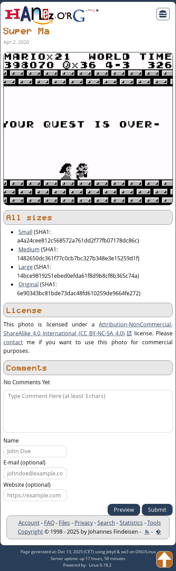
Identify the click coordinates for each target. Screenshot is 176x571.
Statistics (131, 522)
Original (28, 284)
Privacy (84, 522)
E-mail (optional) (24, 462)
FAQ (49, 522)
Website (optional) (27, 484)
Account (29, 522)
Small (25, 232)
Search (106, 522)
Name (11, 440)
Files (64, 522)
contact (13, 342)
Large (25, 267)
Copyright (30, 531)
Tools (154, 522)
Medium (29, 249)
